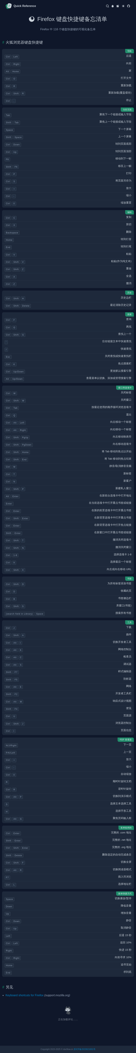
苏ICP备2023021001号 (84, 1049)
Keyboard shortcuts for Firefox (24, 995)
